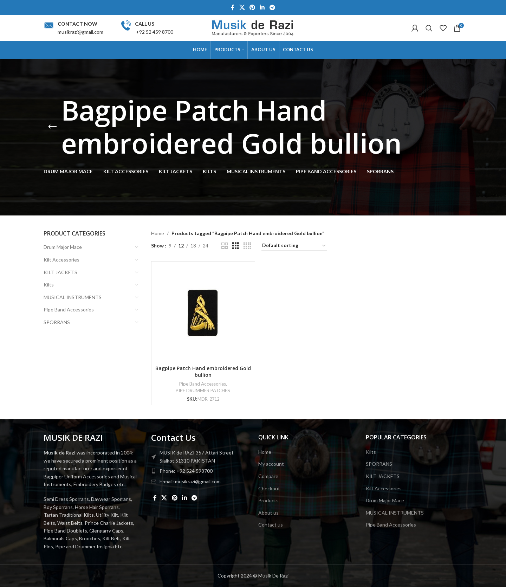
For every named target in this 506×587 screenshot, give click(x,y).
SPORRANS (57, 322)
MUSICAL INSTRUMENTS (73, 297)
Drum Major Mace (63, 247)
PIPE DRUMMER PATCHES (203, 390)
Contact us (270, 525)
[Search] (429, 28)
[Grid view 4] (247, 245)
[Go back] (52, 127)
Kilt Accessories (61, 260)
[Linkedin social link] (262, 7)
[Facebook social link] (233, 7)
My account (271, 464)
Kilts (49, 285)
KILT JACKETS (60, 272)
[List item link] (199, 471)
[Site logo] (253, 27)
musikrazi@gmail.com (80, 32)
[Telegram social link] (272, 7)
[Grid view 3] (235, 245)
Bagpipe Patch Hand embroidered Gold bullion (203, 372)
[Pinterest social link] (252, 7)
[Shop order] (294, 246)
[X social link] (242, 7)
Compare (268, 476)
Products (268, 500)
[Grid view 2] (224, 245)
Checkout (269, 488)
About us (268, 513)
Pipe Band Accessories (69, 309)
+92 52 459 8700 (154, 32)
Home (157, 233)
